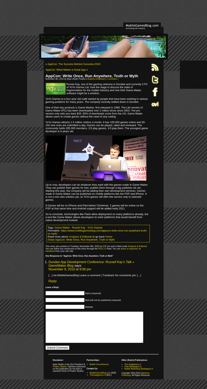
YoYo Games (95, 227)
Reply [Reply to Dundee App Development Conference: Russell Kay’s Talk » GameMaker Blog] (53, 281)
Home (108, 236)
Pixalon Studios (60, 373)
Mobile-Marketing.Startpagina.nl (138, 375)
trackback (50, 251)
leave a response (129, 248)
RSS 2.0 (102, 248)
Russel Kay (78, 227)
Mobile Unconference (99, 370)
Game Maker (62, 227)
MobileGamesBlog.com (100, 379)
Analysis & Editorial (96, 79)
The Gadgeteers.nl (132, 370)
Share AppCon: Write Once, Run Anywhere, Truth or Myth (81, 239)
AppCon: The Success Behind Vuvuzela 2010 (74, 64)
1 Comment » (112, 79)
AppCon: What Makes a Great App (66, 69)
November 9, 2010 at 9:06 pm (70, 269)
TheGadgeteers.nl (98, 381)
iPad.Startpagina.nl (132, 373)
